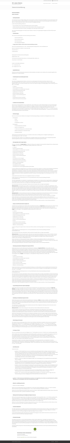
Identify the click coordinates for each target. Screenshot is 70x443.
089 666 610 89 (55, 0)
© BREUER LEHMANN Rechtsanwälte (16, 441)
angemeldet (23, 437)
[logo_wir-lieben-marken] (17, 3)
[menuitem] (47, 3)
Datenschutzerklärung (18, 7)
